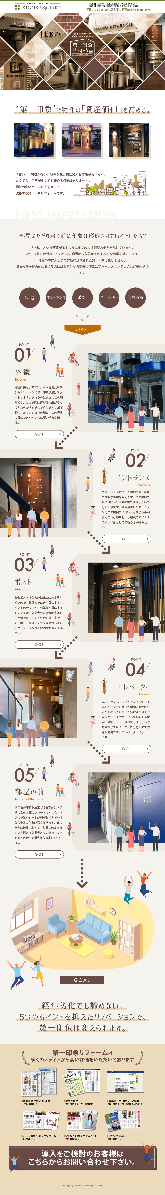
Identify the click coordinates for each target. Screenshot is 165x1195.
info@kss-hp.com (138, 10)
